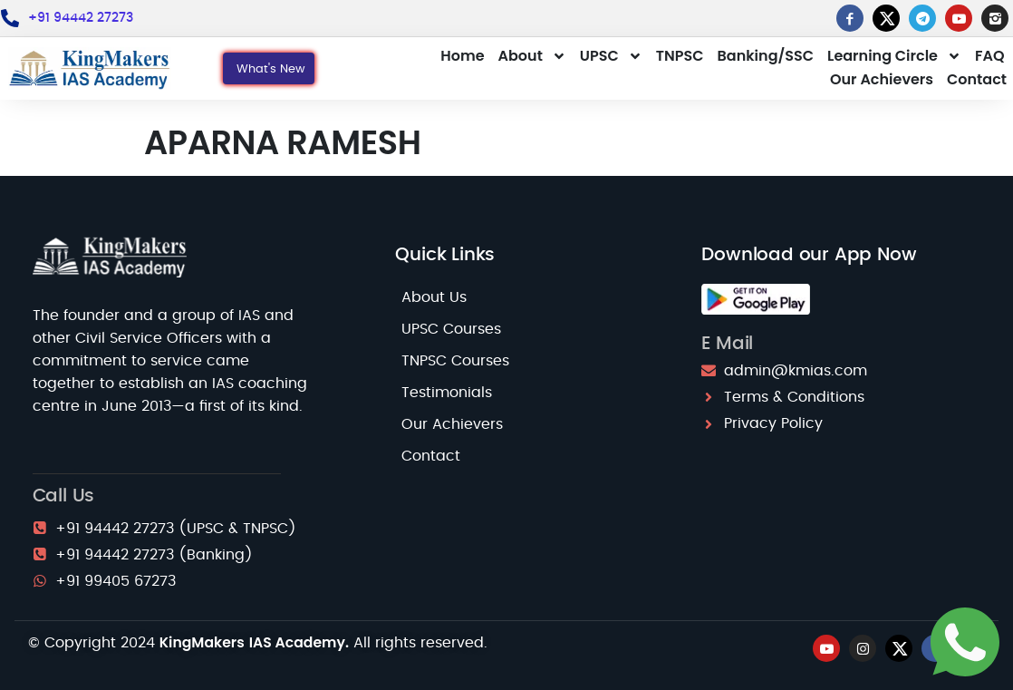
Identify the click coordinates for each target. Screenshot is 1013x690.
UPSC (611, 56)
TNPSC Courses (455, 361)
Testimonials (446, 392)
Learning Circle (894, 56)
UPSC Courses (451, 329)
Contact (977, 79)
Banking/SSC (766, 55)
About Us (434, 297)
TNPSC (680, 55)
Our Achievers (881, 79)
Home (462, 55)
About (532, 56)
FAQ (990, 55)
